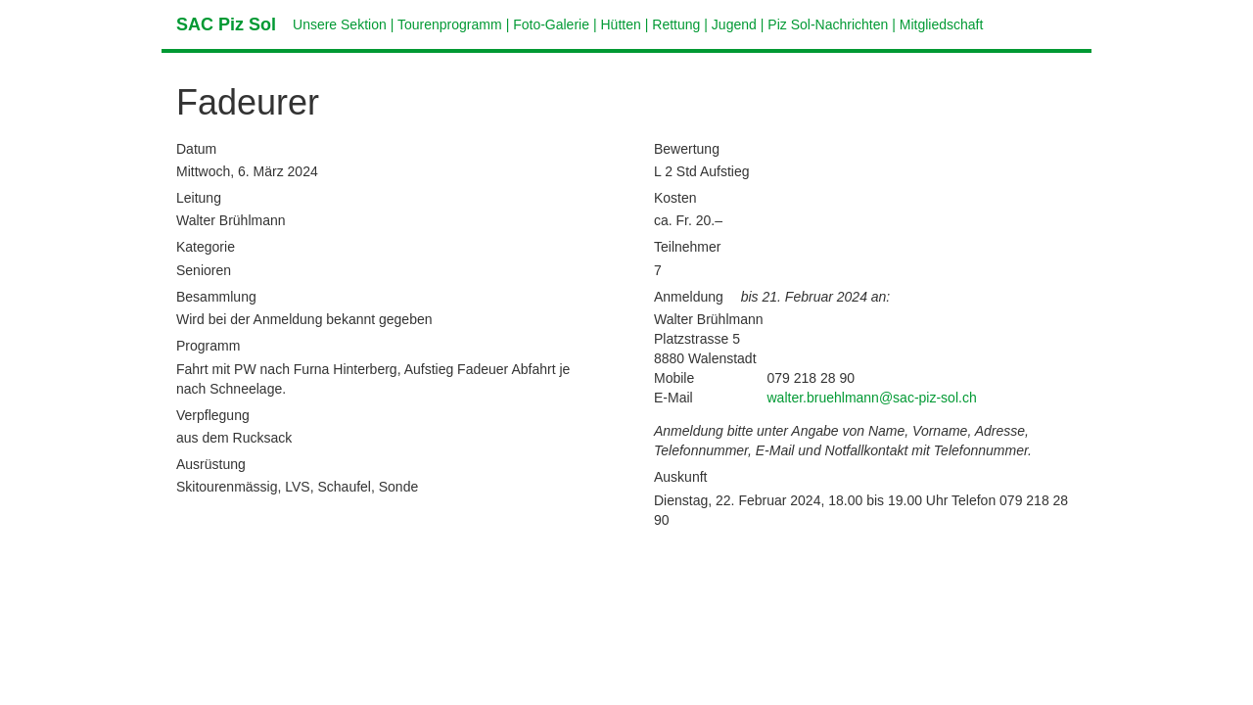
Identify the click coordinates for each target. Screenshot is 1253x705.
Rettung (676, 24)
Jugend (734, 24)
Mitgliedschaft (942, 24)
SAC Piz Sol (226, 24)
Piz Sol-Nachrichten (827, 24)
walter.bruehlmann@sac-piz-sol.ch (872, 397)
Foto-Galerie (551, 24)
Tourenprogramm (449, 24)
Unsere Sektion (340, 24)
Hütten (621, 24)
